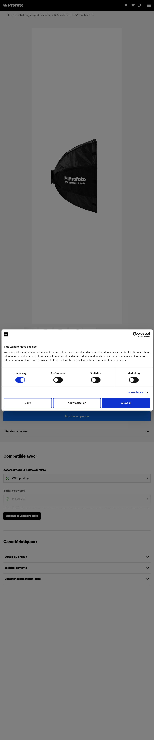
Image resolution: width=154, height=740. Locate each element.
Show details (136, 392)
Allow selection (77, 402)
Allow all (126, 402)
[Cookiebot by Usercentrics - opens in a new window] (135, 334)
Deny (28, 402)
